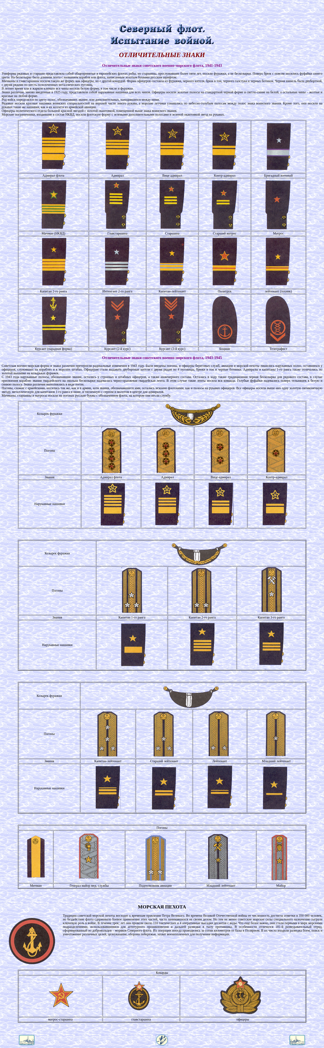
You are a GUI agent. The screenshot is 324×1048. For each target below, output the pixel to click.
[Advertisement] (162, 11)
